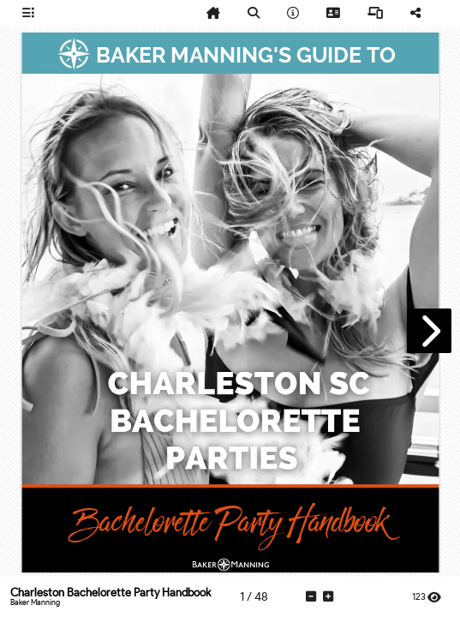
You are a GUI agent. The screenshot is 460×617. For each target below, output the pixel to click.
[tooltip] (28, 13)
